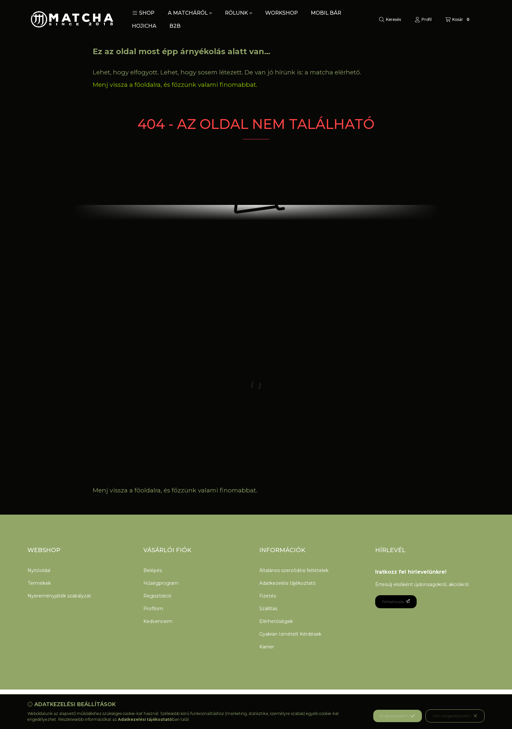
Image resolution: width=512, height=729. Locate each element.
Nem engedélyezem (455, 716)
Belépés (152, 570)
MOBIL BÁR (326, 13)
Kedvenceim (157, 621)
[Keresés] (390, 19)
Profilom (153, 609)
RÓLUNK (238, 13)
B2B (175, 26)
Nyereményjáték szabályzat (59, 596)
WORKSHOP (281, 13)
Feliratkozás (396, 601)
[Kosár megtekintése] (458, 19)
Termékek (39, 583)
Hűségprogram (160, 583)
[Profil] (423, 19)
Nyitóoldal (38, 570)
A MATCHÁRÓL (190, 13)
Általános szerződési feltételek (293, 570)
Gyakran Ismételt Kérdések (290, 634)
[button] (143, 13)
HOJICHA (144, 26)
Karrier (266, 647)
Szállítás (268, 609)
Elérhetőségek (276, 621)
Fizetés (267, 596)
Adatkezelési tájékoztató (287, 583)
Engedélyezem (397, 716)
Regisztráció (157, 596)
